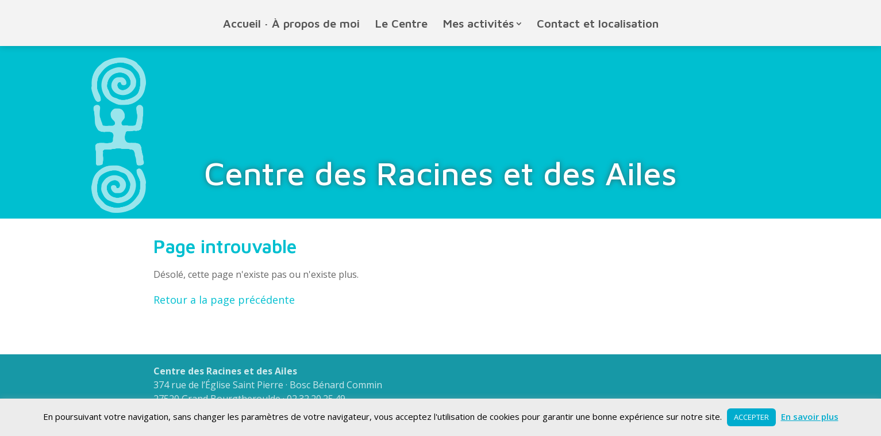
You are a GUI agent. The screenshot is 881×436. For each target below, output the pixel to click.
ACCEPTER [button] (751, 417)
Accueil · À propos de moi (291, 23)
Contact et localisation (598, 23)
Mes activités (478, 23)
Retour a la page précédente (224, 300)
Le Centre (401, 23)
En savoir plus (809, 416)
